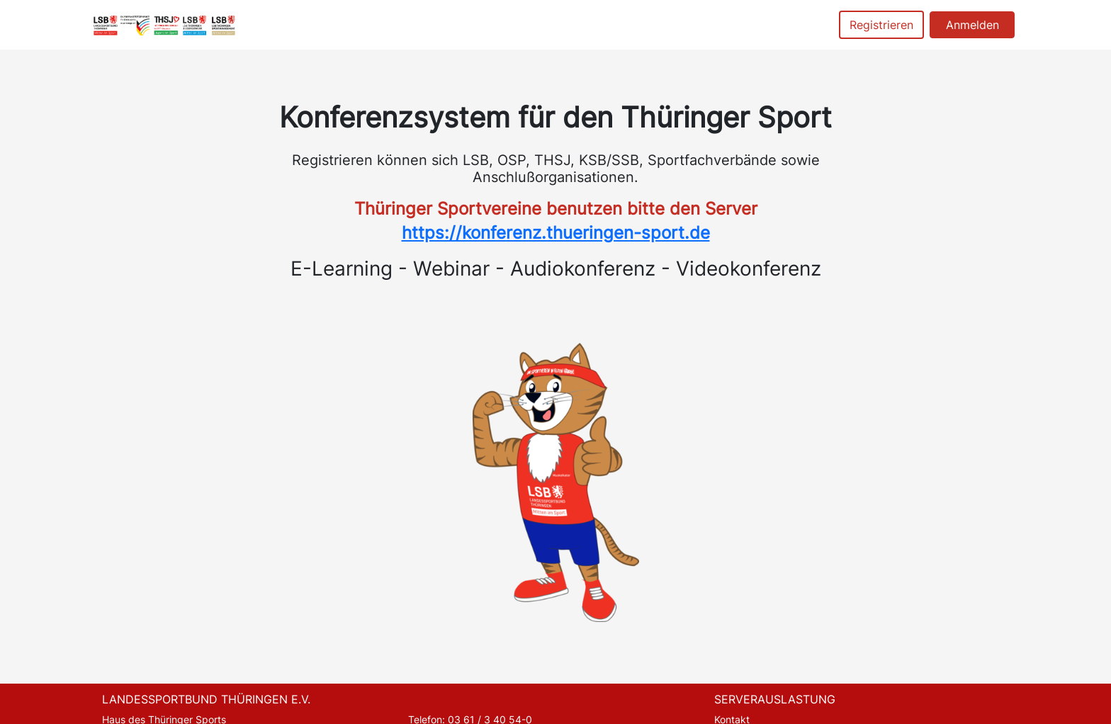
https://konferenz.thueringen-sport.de (556, 232)
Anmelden (972, 25)
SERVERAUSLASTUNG (774, 699)
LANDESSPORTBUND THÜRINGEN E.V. (206, 699)
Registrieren (881, 25)
